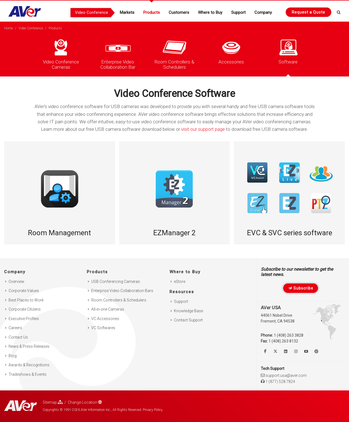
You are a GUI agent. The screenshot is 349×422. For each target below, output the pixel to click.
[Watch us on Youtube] (306, 351)
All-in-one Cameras (107, 309)
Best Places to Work (26, 300)
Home (8, 28)
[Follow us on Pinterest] (316, 351)
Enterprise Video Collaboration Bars (122, 290)
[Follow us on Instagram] (295, 351)
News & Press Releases (29, 346)
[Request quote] (308, 12)
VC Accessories (105, 318)
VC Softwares (103, 328)
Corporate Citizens (25, 309)
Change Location (85, 402)
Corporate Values (24, 290)
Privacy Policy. (153, 410)
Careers (15, 328)
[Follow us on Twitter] (275, 351)
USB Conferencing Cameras (115, 281)
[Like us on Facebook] (265, 351)
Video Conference (31, 28)
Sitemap (53, 402)
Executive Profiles (24, 318)
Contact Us (18, 337)
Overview (16, 281)
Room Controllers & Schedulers (118, 300)
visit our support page (203, 129)
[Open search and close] (339, 11)
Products (55, 28)
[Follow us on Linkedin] (285, 351)
